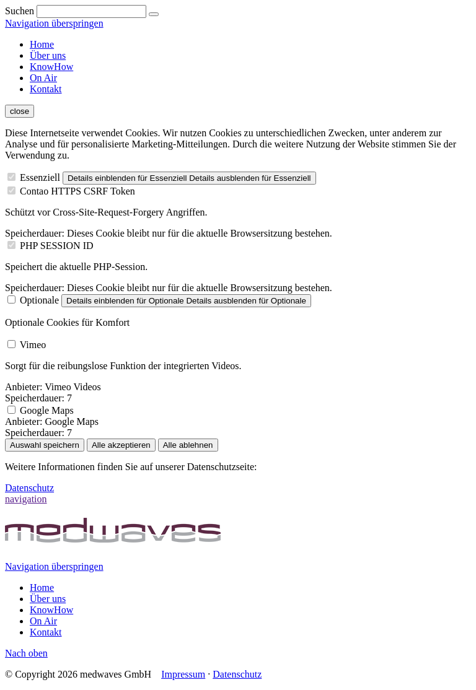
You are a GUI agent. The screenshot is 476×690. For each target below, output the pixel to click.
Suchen (19, 11)
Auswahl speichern (44, 445)
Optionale (39, 300)
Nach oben (26, 653)
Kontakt (46, 89)
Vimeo (33, 344)
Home (42, 44)
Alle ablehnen (188, 445)
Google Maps (47, 410)
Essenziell (40, 177)
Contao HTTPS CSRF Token (77, 191)
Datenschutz (29, 488)
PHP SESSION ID (57, 245)
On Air (43, 77)
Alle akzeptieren (121, 445)
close (19, 111)
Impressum (183, 674)
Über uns (48, 55)
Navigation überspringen (54, 23)
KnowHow (51, 66)
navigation (26, 499)
